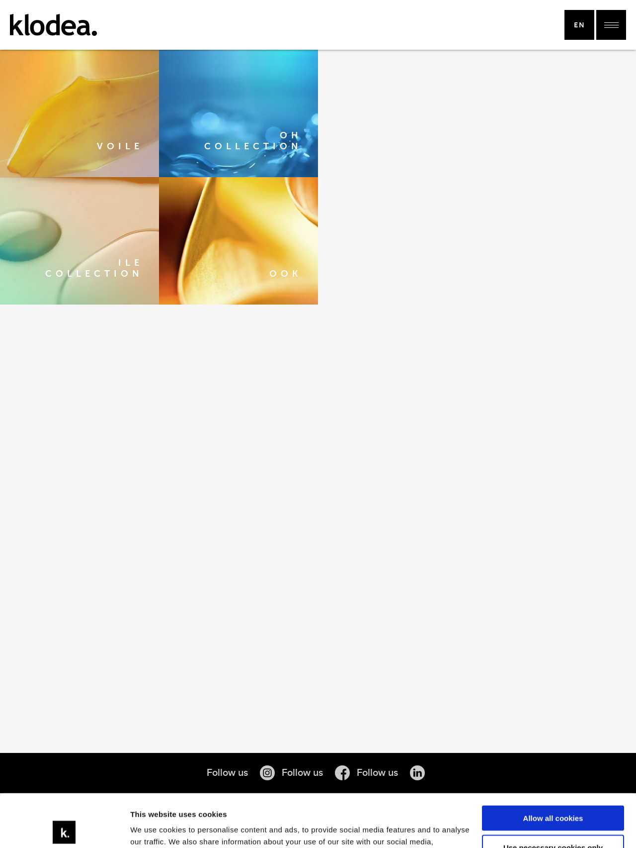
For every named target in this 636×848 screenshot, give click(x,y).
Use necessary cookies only (553, 794)
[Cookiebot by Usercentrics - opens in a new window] (64, 828)
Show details (153, 828)
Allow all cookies (553, 765)
